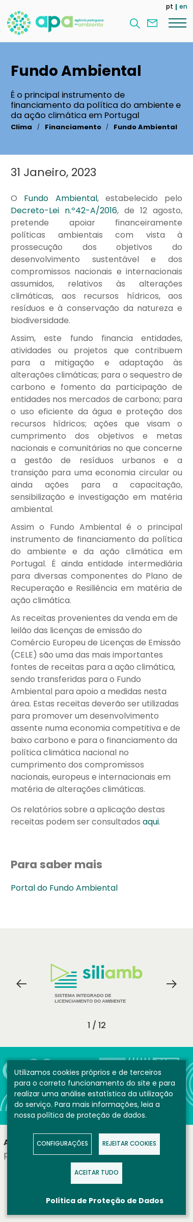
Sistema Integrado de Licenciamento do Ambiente (96, 983)
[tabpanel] (96, 983)
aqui (151, 822)
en (183, 6)
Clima (21, 127)
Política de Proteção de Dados (104, 1201)
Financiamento (73, 127)
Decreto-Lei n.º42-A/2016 (64, 210)
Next (172, 984)
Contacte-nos (152, 23)
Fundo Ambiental (145, 127)
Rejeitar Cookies (129, 1144)
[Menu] (177, 22)
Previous (21, 984)
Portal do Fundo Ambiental (64, 888)
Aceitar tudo (96, 1173)
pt (169, 6)
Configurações (62, 1144)
